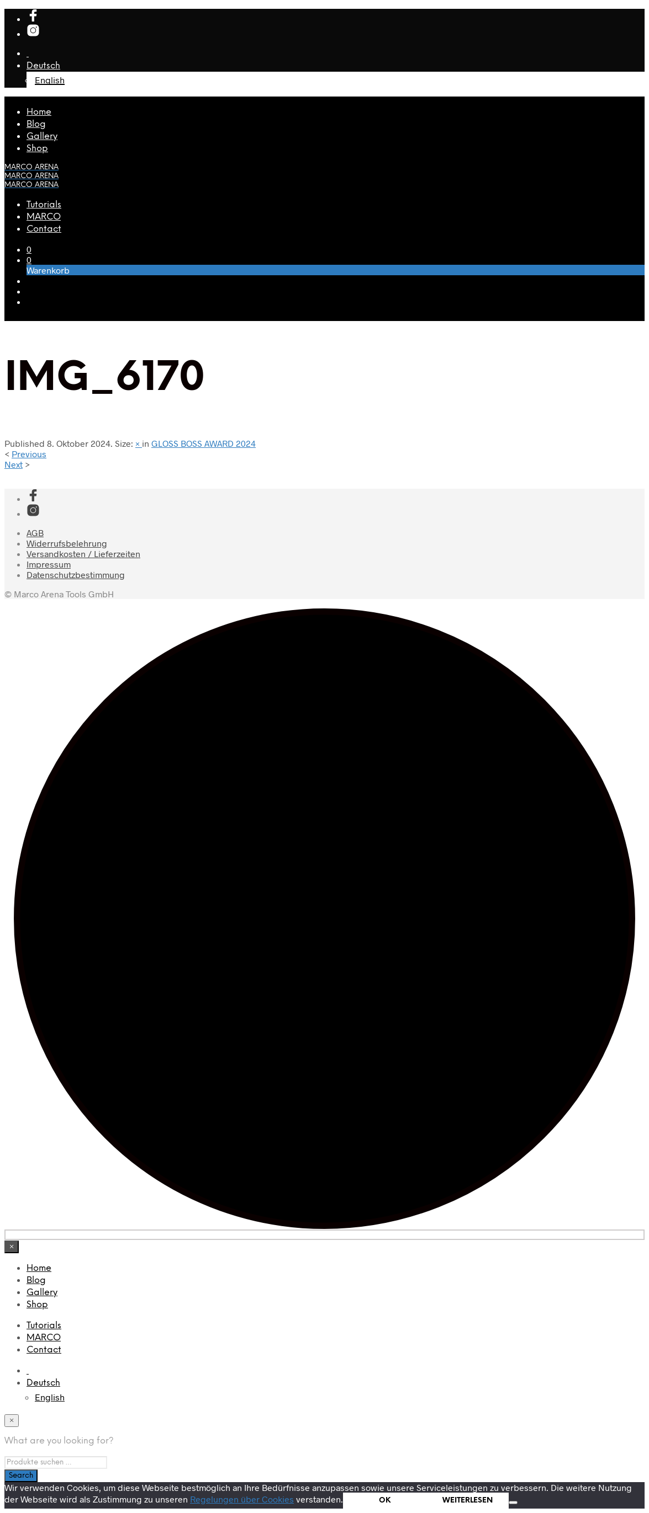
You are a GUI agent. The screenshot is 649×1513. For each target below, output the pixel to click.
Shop (37, 148)
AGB (35, 532)
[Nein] (513, 1502)
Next (13, 464)
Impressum (49, 564)
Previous (29, 453)
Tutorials (44, 205)
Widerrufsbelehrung (67, 543)
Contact (44, 229)
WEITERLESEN (467, 1500)
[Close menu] (11, 1247)
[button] (29, 249)
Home (39, 112)
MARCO (44, 217)
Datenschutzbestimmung (76, 574)
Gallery (42, 136)
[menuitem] (43, 1383)
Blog (36, 124)
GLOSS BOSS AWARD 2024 (203, 443)
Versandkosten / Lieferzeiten (83, 553)
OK (385, 1500)
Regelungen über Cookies (242, 1499)
